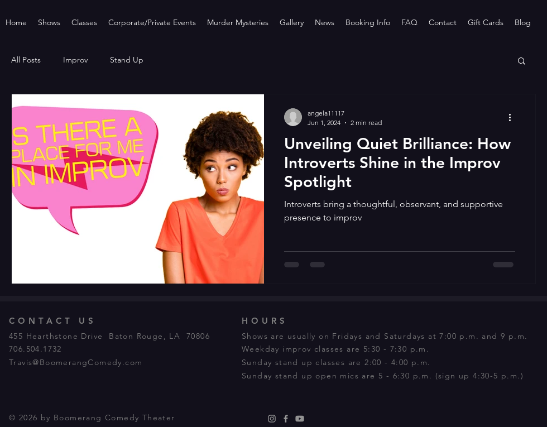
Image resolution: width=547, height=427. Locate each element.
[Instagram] (272, 419)
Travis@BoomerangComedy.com (75, 362)
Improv (75, 60)
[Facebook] (286, 419)
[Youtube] (300, 419)
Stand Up (126, 60)
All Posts (26, 60)
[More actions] (513, 117)
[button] (521, 62)
